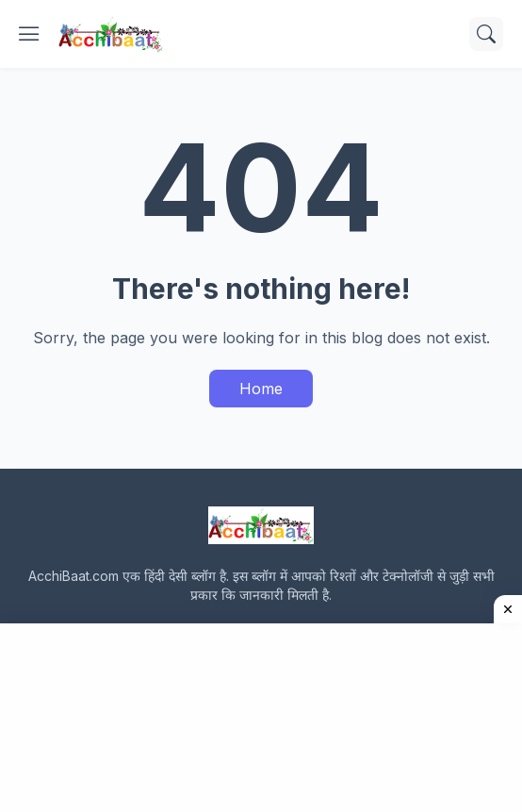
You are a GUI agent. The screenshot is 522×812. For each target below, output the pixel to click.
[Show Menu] (29, 34)
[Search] (486, 34)
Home (261, 388)
